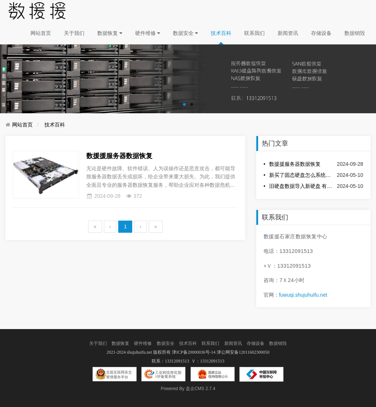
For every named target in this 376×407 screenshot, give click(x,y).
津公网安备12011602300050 (243, 352)
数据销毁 (354, 33)
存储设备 (321, 33)
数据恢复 (109, 33)
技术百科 (221, 33)
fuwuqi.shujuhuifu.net (303, 295)
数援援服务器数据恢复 (295, 164)
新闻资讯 (288, 33)
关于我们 (74, 33)
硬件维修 (147, 33)
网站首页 (40, 33)
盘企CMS (188, 388)
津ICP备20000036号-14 (194, 352)
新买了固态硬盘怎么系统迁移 (301, 175)
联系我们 (254, 33)
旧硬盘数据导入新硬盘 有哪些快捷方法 (301, 186)
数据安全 (185, 33)
